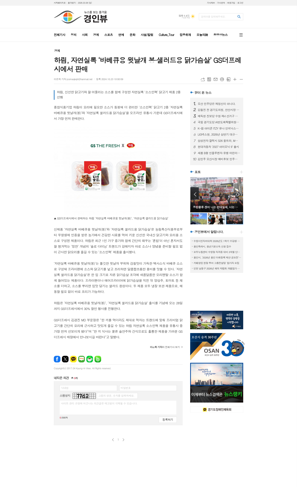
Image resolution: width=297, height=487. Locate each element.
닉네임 (64, 387)
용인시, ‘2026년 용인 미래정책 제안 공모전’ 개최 (217, 257)
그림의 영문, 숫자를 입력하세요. (116, 395)
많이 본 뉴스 (203, 92)
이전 (113, 440)
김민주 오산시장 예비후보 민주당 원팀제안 (219, 159)
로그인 (240, 2)
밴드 (98, 359)
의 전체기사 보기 (165, 347)
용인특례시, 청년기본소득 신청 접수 (212, 246)
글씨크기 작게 (241, 79)
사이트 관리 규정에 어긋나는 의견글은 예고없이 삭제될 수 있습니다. (99, 403)
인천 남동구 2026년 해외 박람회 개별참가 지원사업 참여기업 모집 (217, 268)
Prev (195, 194)
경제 (57, 50)
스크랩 (228, 79)
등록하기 (167, 419)
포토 (198, 172)
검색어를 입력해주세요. (213, 16)
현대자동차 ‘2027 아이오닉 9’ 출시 (218, 147)
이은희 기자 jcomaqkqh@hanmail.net (73, 79)
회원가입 (231, 2)
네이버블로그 (81, 359)
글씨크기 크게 (235, 79)
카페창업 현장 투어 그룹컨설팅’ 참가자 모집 (216, 263)
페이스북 (57, 359)
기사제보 (211, 2)
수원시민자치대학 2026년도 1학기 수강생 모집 (217, 241)
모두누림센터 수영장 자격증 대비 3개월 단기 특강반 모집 (217, 252)
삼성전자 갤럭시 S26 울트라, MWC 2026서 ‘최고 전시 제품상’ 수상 (219, 141)
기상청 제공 (185, 17)
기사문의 (221, 2)
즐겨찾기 (72, 2)
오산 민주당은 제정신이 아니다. (217, 104)
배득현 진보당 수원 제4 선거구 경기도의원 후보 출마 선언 (219, 116)
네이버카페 (89, 359)
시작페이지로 (60, 2)
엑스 (65, 359)
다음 (123, 440)
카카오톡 (73, 359)
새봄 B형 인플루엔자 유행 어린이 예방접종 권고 (219, 153)
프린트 (222, 79)
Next (238, 194)
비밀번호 (126, 387)
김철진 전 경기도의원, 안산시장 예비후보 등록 (219, 110)
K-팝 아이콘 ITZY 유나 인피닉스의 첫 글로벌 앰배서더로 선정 (219, 128)
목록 (209, 79)
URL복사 (203, 79)
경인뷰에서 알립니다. (209, 232)
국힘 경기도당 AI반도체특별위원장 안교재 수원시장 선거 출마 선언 (219, 122)
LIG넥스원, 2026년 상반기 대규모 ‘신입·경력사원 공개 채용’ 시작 (219, 134)
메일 (215, 79)
